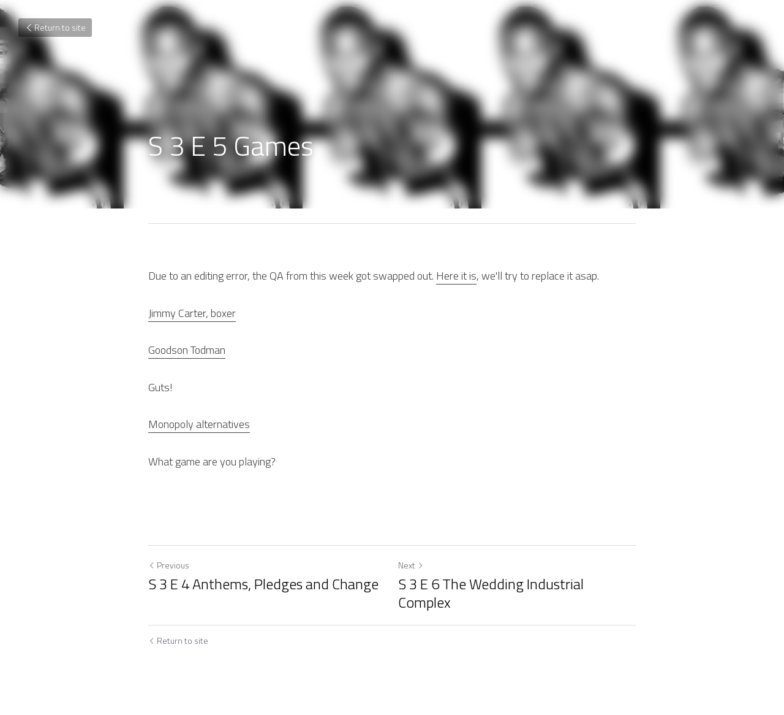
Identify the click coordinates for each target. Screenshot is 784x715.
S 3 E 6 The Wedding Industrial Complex (491, 593)
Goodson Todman (186, 350)
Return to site (55, 27)
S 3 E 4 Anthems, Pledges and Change (263, 584)
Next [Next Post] (411, 565)
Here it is (456, 275)
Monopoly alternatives (199, 424)
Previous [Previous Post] (168, 565)
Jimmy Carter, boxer (192, 313)
